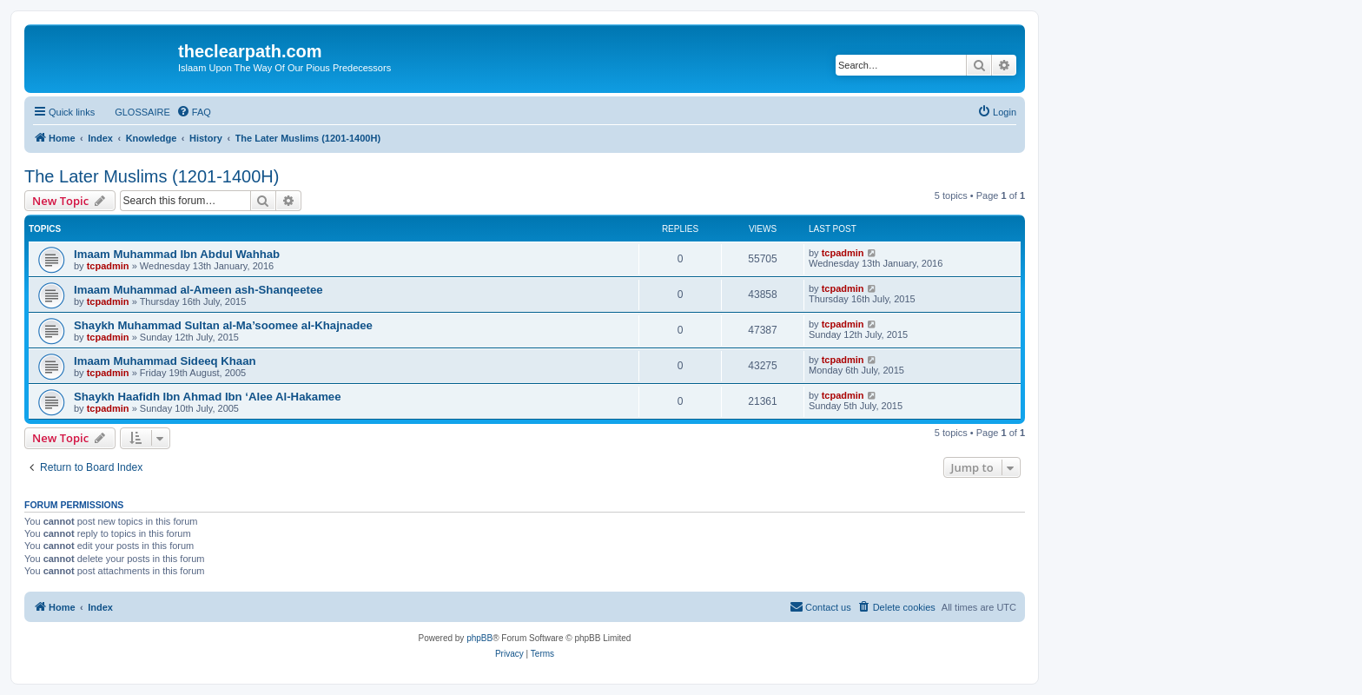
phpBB (479, 638)
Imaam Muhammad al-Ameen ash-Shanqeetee (198, 289)
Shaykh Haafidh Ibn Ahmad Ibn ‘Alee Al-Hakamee (207, 396)
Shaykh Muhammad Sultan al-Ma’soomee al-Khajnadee (223, 325)
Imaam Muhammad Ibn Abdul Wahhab (177, 254)
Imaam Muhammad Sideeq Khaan (165, 360)
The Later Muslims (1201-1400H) (151, 176)
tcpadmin (108, 266)
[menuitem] (134, 112)
